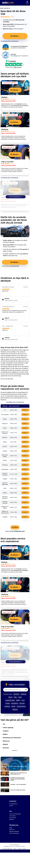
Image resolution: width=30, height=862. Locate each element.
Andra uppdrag (7, 727)
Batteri (5, 734)
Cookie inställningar (7, 848)
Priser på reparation (14, 833)
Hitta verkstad (12, 817)
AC (3, 724)
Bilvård (5, 744)
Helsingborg (14, 703)
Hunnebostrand (21, 706)
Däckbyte (4, 129)
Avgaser (5, 731)
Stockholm (16, 694)
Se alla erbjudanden (15, 196)
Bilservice (6, 741)
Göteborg (23, 694)
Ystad (19, 697)
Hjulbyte (4, 97)
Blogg (10, 827)
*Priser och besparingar (15, 814)
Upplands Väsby (10, 700)
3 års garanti (12, 815)
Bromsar (5, 748)
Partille (13, 706)
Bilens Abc (11, 829)
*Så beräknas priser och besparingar (9, 41)
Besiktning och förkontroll (11, 737)
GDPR (24, 848)
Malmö (10, 697)
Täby (15, 697)
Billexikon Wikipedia (14, 831)
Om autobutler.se (13, 803)
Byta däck (10, 378)
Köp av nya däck (7, 162)
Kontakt (11, 805)
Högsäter (15, 709)
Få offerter (25, 409)
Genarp (8, 703)
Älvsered (22, 703)
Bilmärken (11, 819)
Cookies (19, 848)
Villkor (14, 848)
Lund (23, 700)
